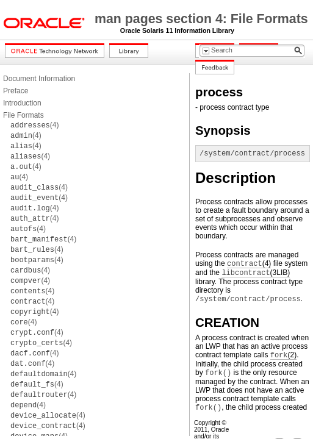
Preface (15, 91)
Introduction (22, 103)
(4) (34, 125)
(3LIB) (255, 272)
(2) (283, 355)
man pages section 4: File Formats (201, 19)
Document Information (39, 78)
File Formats (23, 115)
